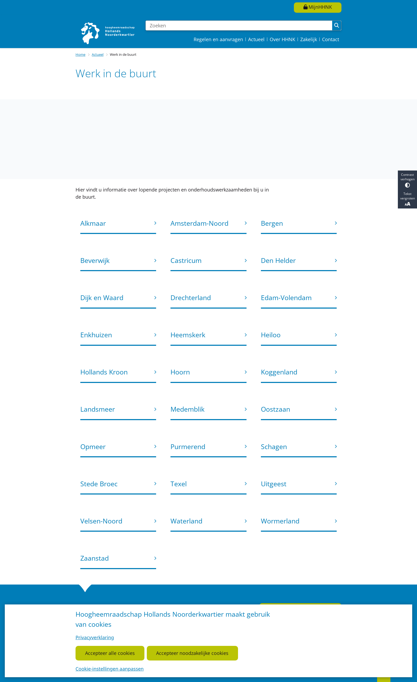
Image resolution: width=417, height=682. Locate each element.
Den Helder (278, 260)
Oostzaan (275, 409)
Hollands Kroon (104, 371)
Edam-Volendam (286, 297)
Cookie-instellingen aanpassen (110, 669)
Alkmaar (93, 223)
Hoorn (180, 371)
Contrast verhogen (407, 179)
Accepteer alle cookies (110, 653)
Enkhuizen (96, 334)
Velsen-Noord (101, 520)
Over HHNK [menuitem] (282, 39)
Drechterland (190, 297)
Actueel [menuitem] (256, 39)
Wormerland (280, 520)
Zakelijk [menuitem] (308, 39)
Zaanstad (94, 557)
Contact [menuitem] (330, 39)
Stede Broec (99, 483)
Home (80, 54)
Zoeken (336, 25)
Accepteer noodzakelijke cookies (192, 653)
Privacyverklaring (95, 637)
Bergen (272, 223)
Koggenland (279, 371)
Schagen (274, 446)
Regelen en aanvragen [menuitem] (218, 39)
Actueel (97, 54)
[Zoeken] (239, 25)
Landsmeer (97, 409)
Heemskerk (187, 334)
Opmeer (93, 446)
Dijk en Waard (101, 297)
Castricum (186, 260)
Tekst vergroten (407, 199)
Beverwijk (95, 260)
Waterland (186, 520)
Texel (178, 483)
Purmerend (187, 446)
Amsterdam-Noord (199, 223)
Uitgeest (273, 483)
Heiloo (271, 334)
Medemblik (187, 409)
